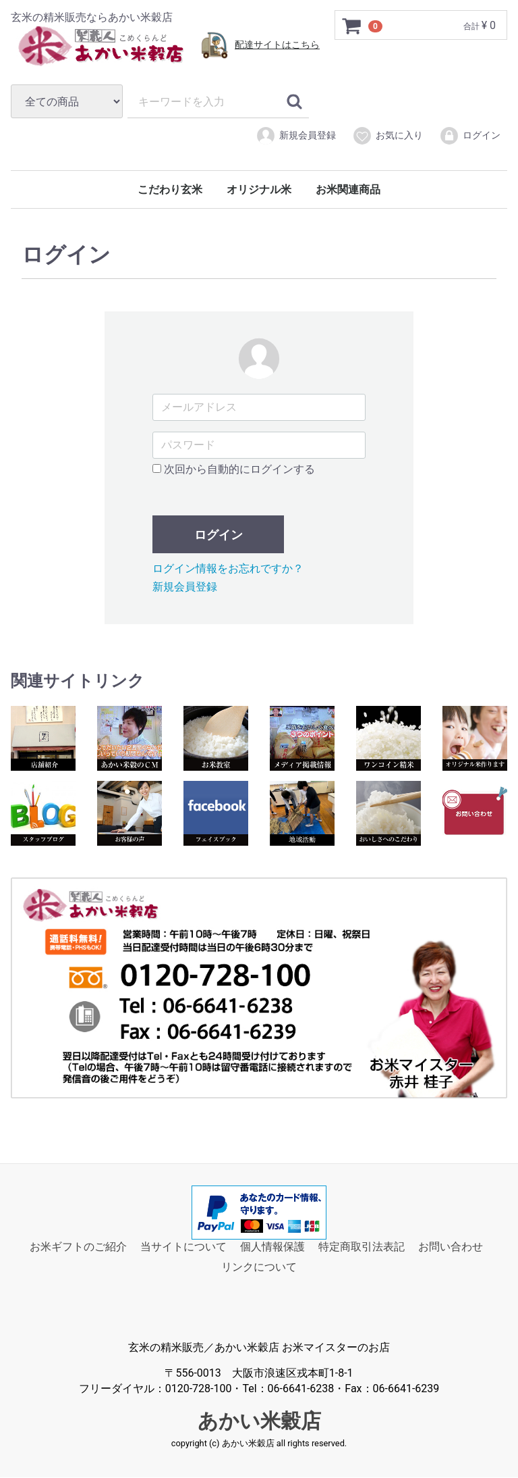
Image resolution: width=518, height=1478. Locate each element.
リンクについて (259, 1267)
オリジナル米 (259, 189)
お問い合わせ (450, 1246)
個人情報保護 (272, 1246)
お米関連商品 (348, 189)
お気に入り (387, 136)
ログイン (469, 136)
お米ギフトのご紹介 (78, 1246)
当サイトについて (183, 1246)
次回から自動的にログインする (233, 469)
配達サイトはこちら (277, 44)
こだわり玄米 (170, 189)
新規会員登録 (296, 136)
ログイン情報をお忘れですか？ (228, 568)
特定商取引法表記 (361, 1246)
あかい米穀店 (259, 1421)
